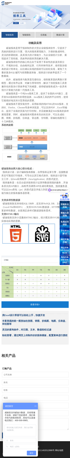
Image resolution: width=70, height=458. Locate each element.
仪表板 (44, 35)
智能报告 (26, 35)
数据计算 (60, 35)
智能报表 (10, 35)
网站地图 (59, 450)
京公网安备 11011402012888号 (40, 450)
